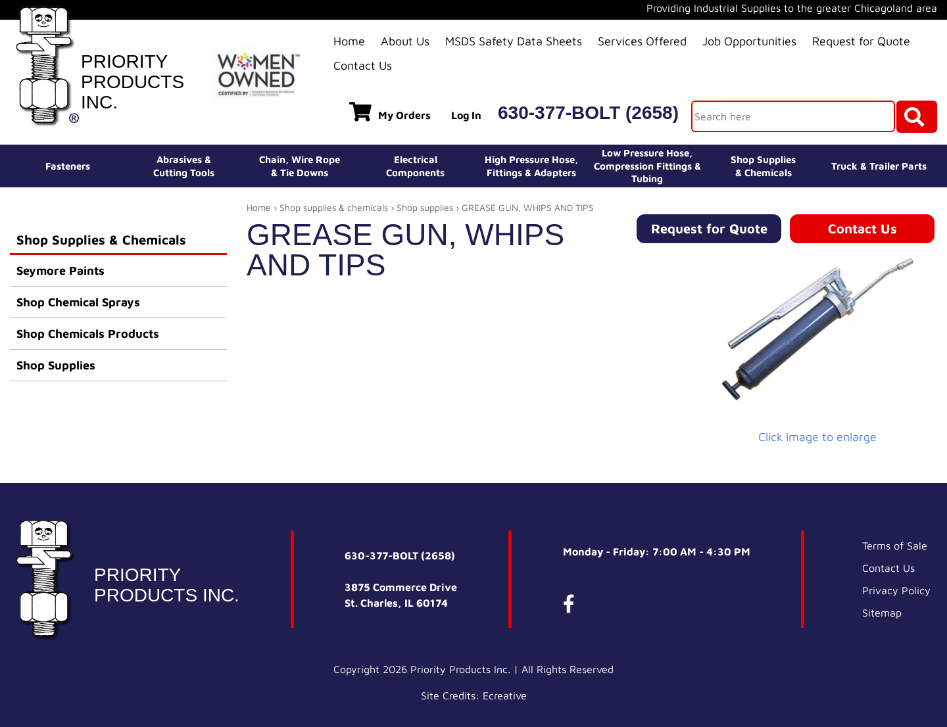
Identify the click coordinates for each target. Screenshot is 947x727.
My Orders (390, 112)
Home (349, 41)
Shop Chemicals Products (87, 333)
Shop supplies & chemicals (333, 207)
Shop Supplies (55, 365)
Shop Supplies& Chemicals (763, 166)
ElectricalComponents (415, 166)
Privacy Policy (896, 590)
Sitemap (882, 613)
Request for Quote (861, 41)
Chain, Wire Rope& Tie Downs (299, 166)
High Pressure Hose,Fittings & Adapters (531, 166)
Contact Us (362, 65)
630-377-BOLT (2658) (588, 113)
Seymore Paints (60, 270)
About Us (405, 41)
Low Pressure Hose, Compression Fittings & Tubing (647, 165)
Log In (466, 115)
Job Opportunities (749, 41)
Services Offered (642, 41)
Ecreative (505, 695)
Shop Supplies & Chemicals (101, 239)
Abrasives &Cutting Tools (183, 166)
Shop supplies (425, 207)
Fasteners (67, 166)
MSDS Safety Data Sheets (513, 41)
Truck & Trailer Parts (879, 166)
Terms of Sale (894, 545)
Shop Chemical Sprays (78, 302)
